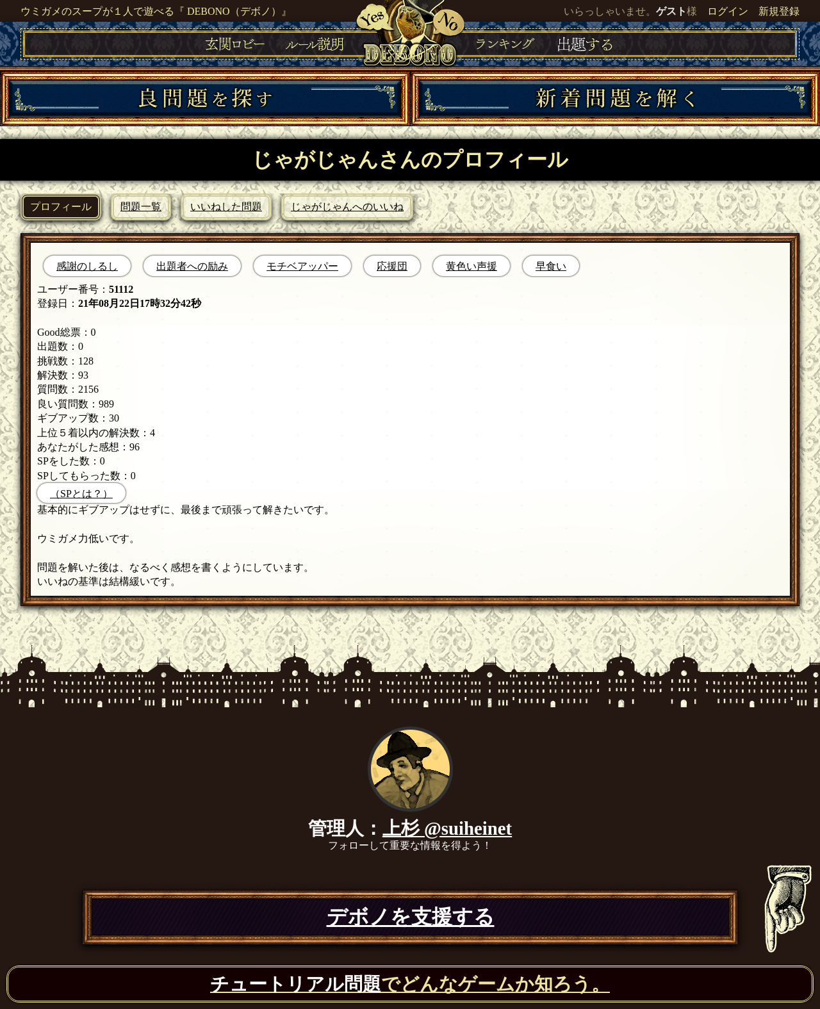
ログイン (727, 11)
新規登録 (779, 11)
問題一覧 (140, 206)
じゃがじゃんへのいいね (347, 206)
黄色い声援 (471, 266)
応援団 (392, 266)
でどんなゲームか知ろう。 (410, 984)
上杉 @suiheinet (447, 828)
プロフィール (61, 206)
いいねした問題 (226, 206)
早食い (551, 266)
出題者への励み (192, 266)
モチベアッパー (302, 266)
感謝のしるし (87, 266)
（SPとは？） (81, 493)
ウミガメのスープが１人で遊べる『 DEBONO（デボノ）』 (155, 11)
